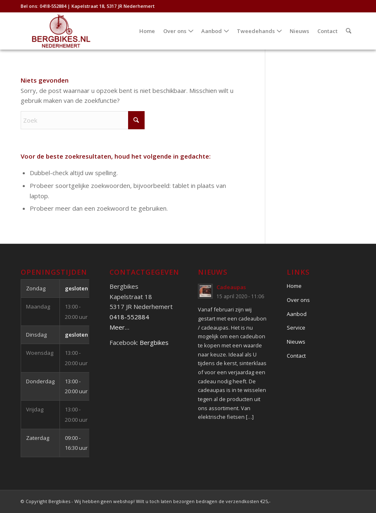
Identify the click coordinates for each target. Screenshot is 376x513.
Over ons (298, 300)
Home (294, 286)
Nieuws (296, 341)
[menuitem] (147, 31)
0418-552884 (129, 317)
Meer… (119, 327)
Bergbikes (154, 342)
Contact (296, 355)
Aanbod (297, 314)
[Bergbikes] (61, 31)
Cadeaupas (231, 287)
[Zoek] (348, 31)
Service (296, 327)
